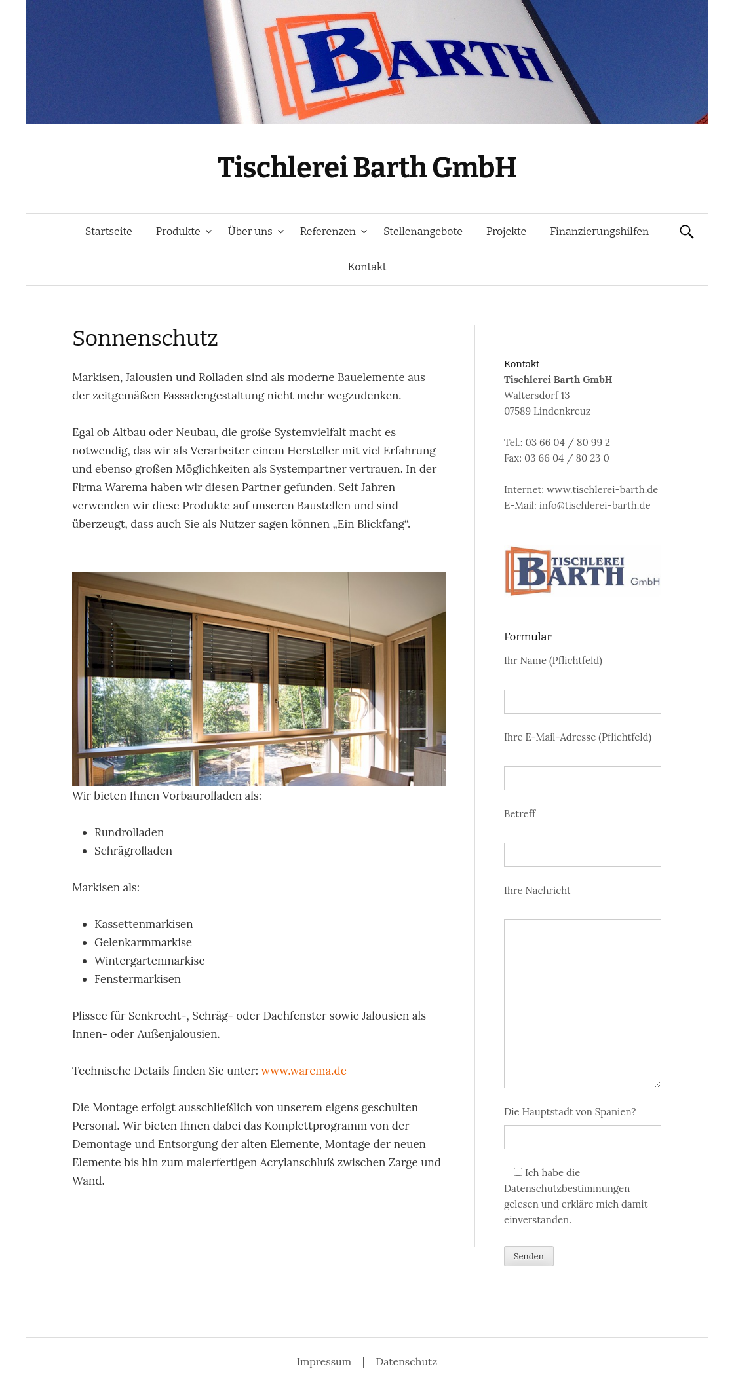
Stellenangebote (423, 231)
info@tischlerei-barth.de (595, 505)
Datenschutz (406, 1361)
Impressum (325, 1361)
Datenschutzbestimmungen (567, 1188)
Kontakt (367, 267)
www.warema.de (304, 1070)
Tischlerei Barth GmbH (367, 168)
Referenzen (328, 231)
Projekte (506, 231)
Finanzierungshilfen (599, 231)
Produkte (178, 231)
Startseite (108, 231)
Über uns (250, 231)
